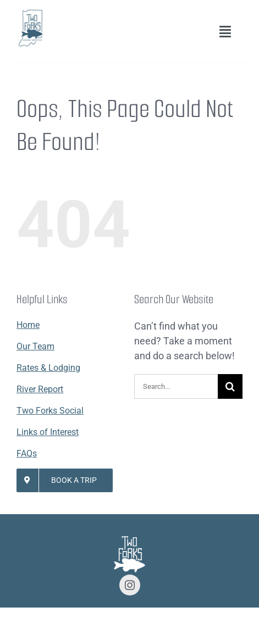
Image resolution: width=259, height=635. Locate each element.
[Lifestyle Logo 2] (30, 13)
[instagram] (129, 585)
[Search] (230, 386)
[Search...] (176, 386)
